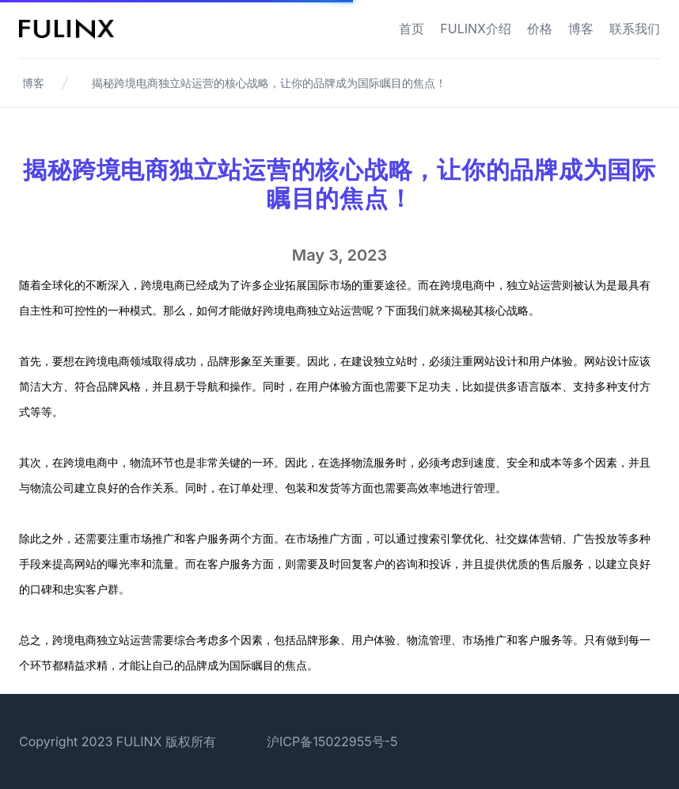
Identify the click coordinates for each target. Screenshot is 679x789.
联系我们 (634, 28)
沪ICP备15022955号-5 (332, 741)
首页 (411, 28)
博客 (581, 28)
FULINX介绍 (475, 28)
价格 (539, 28)
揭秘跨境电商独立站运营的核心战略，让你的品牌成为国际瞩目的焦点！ (269, 83)
